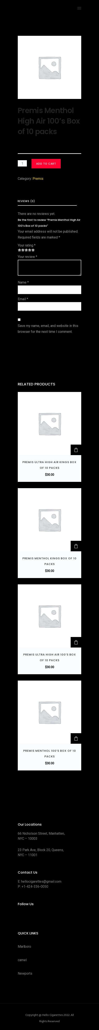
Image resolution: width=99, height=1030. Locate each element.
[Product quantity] (22, 163)
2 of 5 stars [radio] (21, 250)
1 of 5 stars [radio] (19, 250)
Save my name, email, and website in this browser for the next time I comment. (48, 329)
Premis (38, 179)
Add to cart (46, 163)
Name (23, 282)
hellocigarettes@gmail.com (41, 881)
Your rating (27, 245)
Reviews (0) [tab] (26, 201)
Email (23, 299)
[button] (76, 450)
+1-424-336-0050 (35, 887)
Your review (27, 257)
